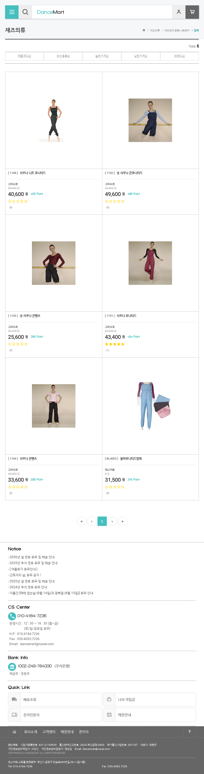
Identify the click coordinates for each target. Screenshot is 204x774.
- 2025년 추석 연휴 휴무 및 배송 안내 (32, 563)
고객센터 (48, 732)
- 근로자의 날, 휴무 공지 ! (24, 575)
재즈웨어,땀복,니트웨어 (177, 30)
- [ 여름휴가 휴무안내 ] (22, 569)
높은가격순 (102, 56)
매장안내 (67, 732)
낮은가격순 (140, 56)
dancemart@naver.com (37, 644)
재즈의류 (155, 30)
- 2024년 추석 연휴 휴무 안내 (27, 587)
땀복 (196, 30)
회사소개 (30, 732)
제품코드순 (24, 56)
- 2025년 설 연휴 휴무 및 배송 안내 (31, 581)
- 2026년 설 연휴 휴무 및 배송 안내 (31, 557)
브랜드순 (179, 56)
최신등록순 (63, 56)
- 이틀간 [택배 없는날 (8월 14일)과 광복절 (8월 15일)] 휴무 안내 (50, 593)
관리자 (84, 732)
